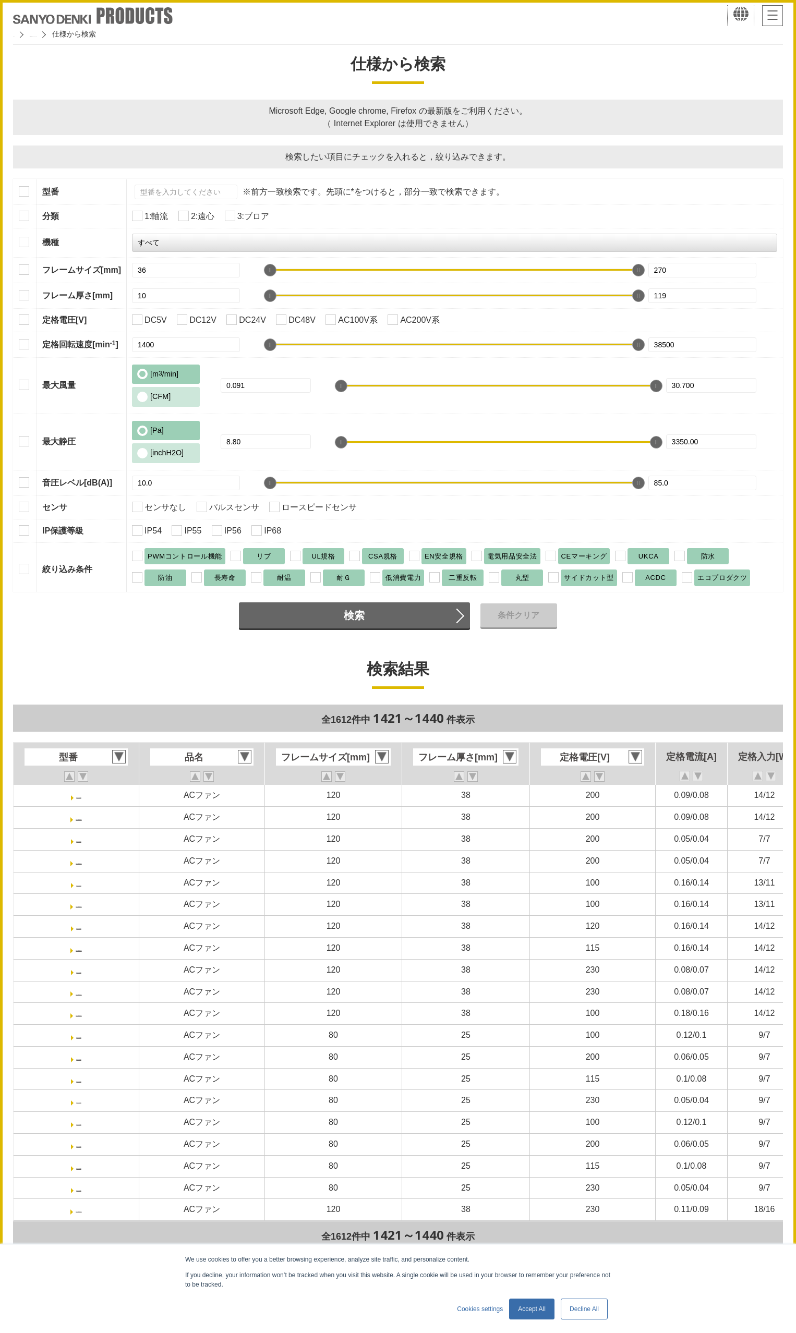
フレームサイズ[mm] (81, 269)
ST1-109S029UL (78, 1013)
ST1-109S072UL (78, 1209)
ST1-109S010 (79, 838)
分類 (50, 216)
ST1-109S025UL (78, 991)
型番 (50, 191)
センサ (54, 507)
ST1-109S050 (79, 1122)
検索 (354, 615)
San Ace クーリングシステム (97, 34)
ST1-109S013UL (78, 904)
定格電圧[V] (64, 320)
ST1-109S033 (79, 1078)
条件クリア (518, 615)
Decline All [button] (584, 1309)
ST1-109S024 (79, 926)
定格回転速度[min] (80, 344)
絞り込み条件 (67, 569)
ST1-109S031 (79, 1056)
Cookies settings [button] (480, 1309)
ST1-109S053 (79, 1165)
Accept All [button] (532, 1309)
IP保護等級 (62, 530)
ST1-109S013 (79, 882)
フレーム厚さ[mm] (77, 295)
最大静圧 (59, 441)
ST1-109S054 (79, 1187)
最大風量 (59, 385)
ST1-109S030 (79, 1035)
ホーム (24, 34)
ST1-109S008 (79, 795)
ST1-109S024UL (78, 947)
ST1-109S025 (79, 969)
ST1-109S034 (79, 1100)
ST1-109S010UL (78, 860)
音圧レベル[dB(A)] (77, 482)
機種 (50, 242)
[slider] (270, 270)
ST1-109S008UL (78, 817)
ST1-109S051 (79, 1144)
